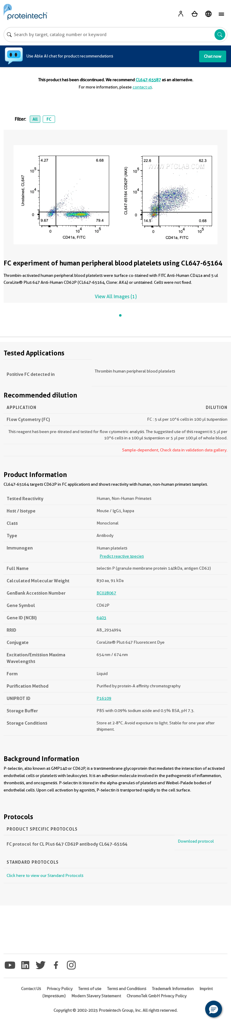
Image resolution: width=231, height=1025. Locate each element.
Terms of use (89, 988)
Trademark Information (173, 988)
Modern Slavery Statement (96, 995)
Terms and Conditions (126, 988)
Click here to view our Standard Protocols (45, 875)
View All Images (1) (116, 296)
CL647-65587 (148, 79)
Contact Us (31, 988)
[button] (213, 1009)
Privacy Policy (59, 988)
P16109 (104, 698)
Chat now (212, 56)
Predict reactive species (122, 556)
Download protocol (196, 841)
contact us (142, 87)
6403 (101, 617)
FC (48, 119)
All (35, 119)
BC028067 (106, 592)
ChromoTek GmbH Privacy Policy (156, 995)
